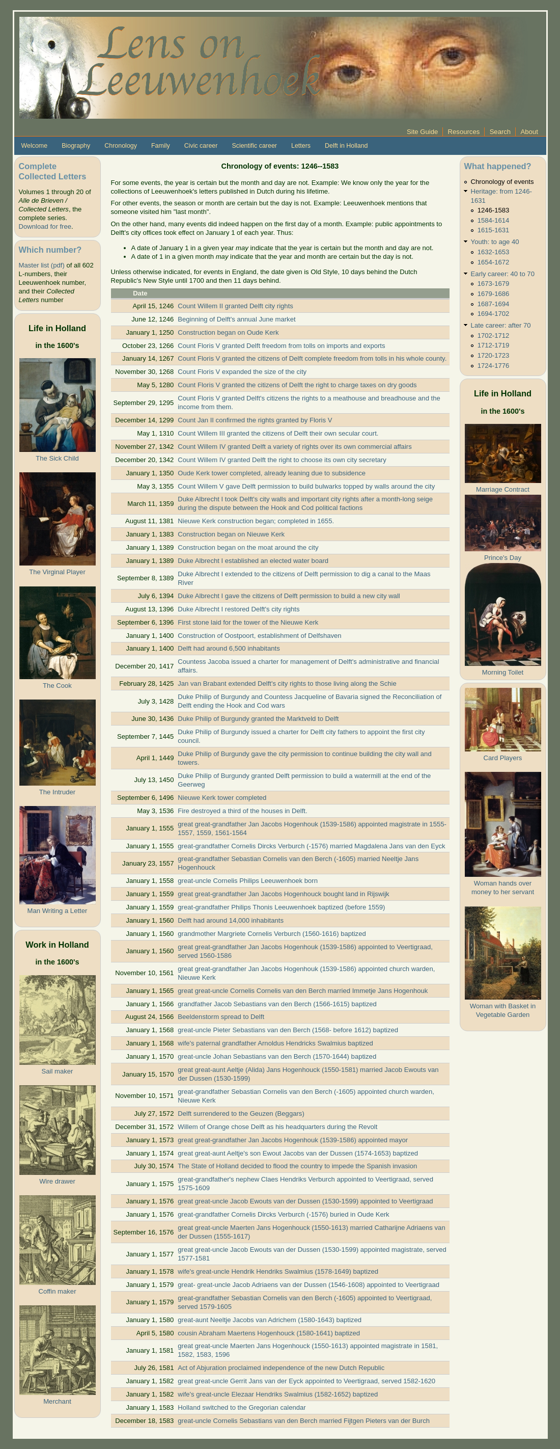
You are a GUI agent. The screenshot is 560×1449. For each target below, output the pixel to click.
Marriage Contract (502, 489)
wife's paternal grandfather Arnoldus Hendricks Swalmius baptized (275, 1043)
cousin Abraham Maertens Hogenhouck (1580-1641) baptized (269, 1333)
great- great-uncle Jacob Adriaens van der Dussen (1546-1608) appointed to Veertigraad (308, 1285)
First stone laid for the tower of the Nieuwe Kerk (248, 622)
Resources (464, 132)
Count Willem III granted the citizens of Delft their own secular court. (278, 433)
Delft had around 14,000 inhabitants (231, 920)
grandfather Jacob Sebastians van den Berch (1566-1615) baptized (277, 1004)
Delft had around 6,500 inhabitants (228, 648)
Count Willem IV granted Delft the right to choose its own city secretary (282, 460)
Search (500, 132)
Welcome (34, 145)
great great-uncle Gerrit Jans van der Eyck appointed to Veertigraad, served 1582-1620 (306, 1381)
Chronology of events (502, 181)
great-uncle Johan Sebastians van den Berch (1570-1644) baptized (277, 1056)
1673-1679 (494, 283)
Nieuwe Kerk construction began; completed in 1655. (256, 521)
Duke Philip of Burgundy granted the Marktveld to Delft (258, 718)
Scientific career (254, 145)
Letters (301, 145)
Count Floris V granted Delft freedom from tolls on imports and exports (281, 346)
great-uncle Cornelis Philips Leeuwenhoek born (248, 880)
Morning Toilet (502, 672)
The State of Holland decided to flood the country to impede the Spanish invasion (297, 1166)
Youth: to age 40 (495, 242)
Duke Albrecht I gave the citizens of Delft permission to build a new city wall (289, 596)
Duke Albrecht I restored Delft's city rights (238, 609)
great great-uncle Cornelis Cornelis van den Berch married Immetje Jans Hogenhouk (303, 991)
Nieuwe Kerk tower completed (222, 797)
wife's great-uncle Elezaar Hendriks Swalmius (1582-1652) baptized (278, 1394)
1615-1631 (494, 230)
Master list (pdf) (42, 265)
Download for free (45, 226)
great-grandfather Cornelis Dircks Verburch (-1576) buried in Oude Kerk (283, 1214)
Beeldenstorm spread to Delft (221, 1017)
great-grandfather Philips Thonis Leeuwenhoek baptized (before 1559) (281, 907)
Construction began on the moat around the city (248, 547)
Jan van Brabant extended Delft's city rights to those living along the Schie (287, 683)
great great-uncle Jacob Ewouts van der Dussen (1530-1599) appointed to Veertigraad (305, 1201)
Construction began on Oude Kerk (228, 332)
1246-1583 (494, 210)
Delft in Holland (346, 145)
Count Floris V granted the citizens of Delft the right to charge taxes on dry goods (297, 385)
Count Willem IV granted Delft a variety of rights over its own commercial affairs (294, 446)
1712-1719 (494, 345)
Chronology (120, 145)
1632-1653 (494, 252)
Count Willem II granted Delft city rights (235, 306)
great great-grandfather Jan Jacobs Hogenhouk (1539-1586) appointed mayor (293, 1140)
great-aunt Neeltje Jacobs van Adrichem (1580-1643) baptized (269, 1320)
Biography (76, 145)
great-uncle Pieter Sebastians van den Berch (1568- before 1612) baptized (288, 1030)
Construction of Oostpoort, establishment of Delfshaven (259, 635)
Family (160, 145)
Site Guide (422, 132)
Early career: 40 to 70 (503, 274)
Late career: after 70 (501, 325)
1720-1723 (494, 355)
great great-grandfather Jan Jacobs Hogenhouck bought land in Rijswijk (283, 894)
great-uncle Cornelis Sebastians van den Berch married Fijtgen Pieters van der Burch (304, 1421)
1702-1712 (494, 335)
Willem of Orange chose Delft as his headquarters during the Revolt (277, 1127)
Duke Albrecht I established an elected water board (253, 561)
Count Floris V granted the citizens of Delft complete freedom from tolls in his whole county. (312, 358)
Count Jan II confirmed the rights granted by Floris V (255, 420)
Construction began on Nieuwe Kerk (231, 534)
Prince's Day (502, 557)
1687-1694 (494, 304)
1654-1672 (494, 262)
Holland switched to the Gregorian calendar (241, 1407)
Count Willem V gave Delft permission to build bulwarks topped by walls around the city (306, 486)
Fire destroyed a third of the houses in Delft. (242, 811)
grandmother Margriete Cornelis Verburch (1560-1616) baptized (272, 933)
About (529, 132)
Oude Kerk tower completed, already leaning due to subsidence (272, 473)
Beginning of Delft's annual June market (236, 319)
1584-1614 (494, 220)
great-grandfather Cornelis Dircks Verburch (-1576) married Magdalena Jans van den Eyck (311, 846)
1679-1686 (494, 294)
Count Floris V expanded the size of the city (242, 371)
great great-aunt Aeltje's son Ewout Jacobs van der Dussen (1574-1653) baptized (298, 1153)
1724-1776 (494, 365)
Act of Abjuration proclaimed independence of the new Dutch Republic (281, 1368)
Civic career (201, 145)
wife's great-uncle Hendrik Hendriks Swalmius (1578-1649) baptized (278, 1271)
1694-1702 (494, 313)
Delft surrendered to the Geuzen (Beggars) (241, 1113)
